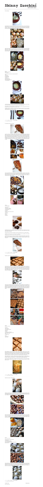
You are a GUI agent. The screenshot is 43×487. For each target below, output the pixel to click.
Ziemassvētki (12, 375)
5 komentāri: (11, 252)
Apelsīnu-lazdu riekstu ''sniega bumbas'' (10, 377)
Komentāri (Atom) (8, 484)
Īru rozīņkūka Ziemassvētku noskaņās (9, 123)
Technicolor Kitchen (8, 438)
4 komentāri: (11, 480)
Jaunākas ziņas (7, 483)
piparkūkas (9, 375)
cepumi (7, 375)
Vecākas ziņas (27, 483)
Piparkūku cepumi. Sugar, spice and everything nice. (11, 255)
